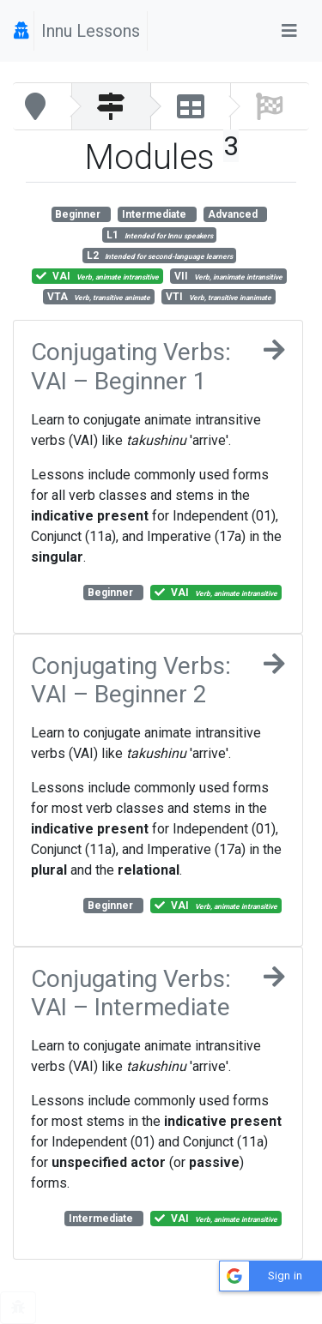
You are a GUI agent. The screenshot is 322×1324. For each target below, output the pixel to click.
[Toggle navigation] (289, 31)
